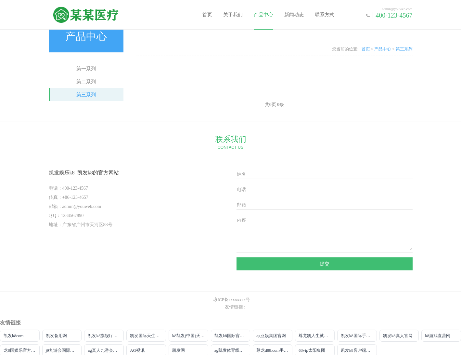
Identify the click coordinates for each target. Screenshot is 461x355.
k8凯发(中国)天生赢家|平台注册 (190, 335)
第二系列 (86, 81)
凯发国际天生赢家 (147, 335)
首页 (207, 14)
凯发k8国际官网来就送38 (232, 335)
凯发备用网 (56, 335)
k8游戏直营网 (437, 335)
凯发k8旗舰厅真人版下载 (106, 335)
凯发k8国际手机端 (358, 335)
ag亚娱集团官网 (271, 335)
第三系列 (86, 94)
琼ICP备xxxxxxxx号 (231, 299)
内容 (241, 220)
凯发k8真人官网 (398, 335)
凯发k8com (13, 335)
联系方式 (324, 14)
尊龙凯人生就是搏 (315, 335)
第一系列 (86, 68)
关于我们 (233, 14)
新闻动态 (294, 14)
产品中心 (263, 14)
